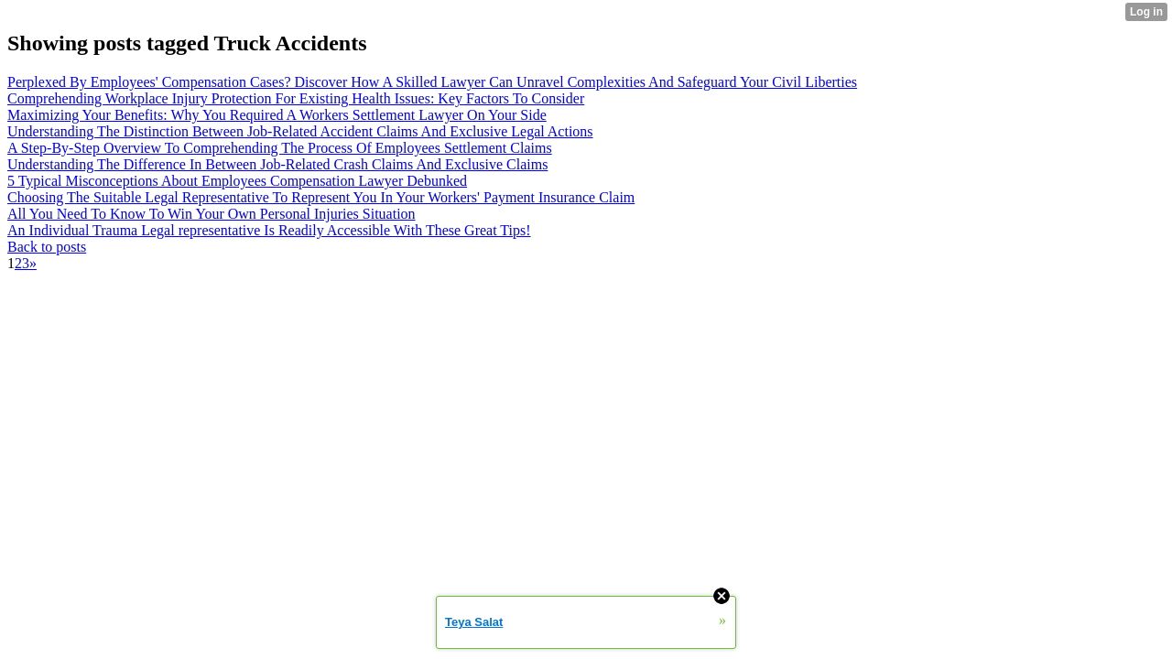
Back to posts (46, 246)
